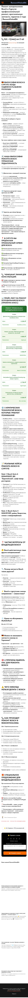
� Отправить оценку (15, 853)
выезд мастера (13, 42)
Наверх (14, 994)
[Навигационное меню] (2, 2)
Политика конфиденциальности (14, 991)
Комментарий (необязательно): (14, 843)
